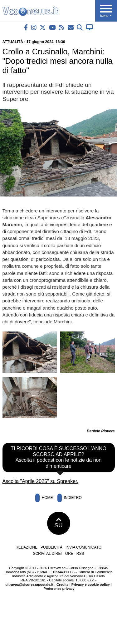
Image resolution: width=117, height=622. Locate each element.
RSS (80, 553)
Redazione (26, 547)
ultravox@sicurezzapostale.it (29, 584)
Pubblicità (51, 547)
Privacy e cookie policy (90, 584)
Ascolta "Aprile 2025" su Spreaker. (40, 481)
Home (44, 498)
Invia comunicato (83, 547)
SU (58, 523)
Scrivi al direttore (53, 553)
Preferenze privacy (59, 588)
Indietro (69, 498)
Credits (62, 584)
